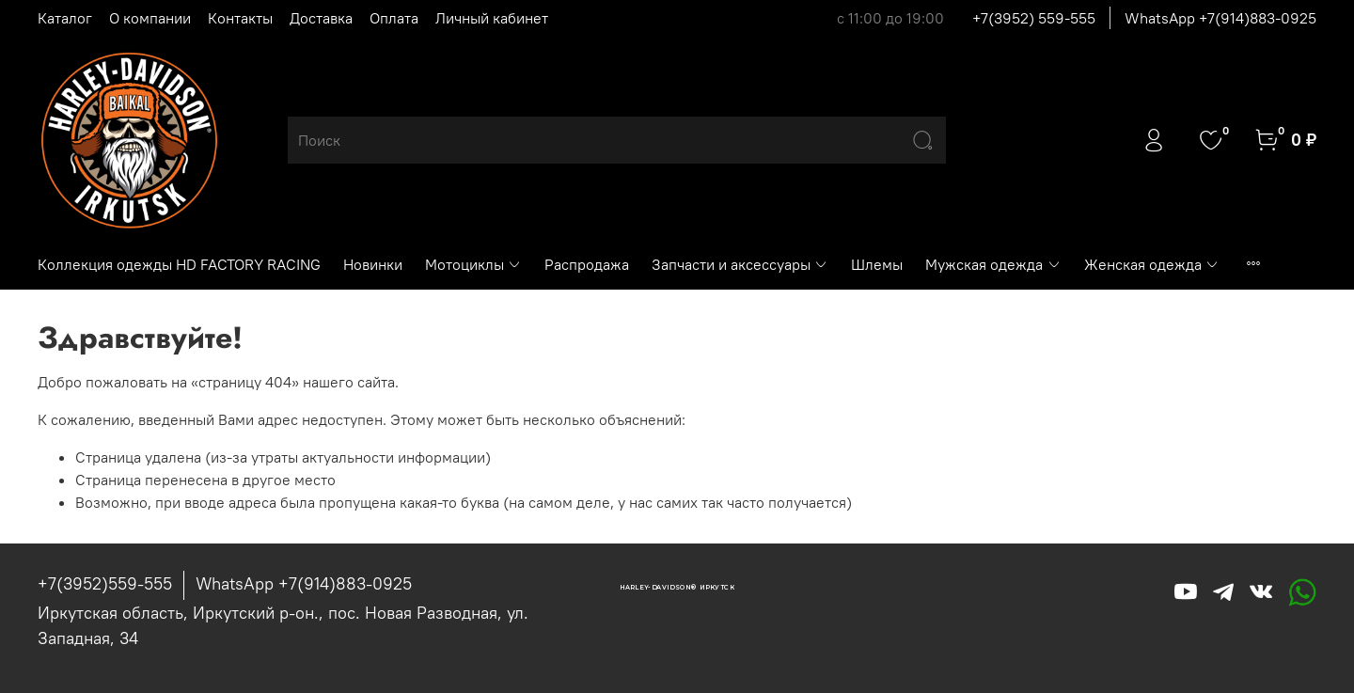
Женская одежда (1152, 264)
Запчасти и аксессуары (740, 264)
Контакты (240, 17)
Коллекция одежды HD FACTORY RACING (179, 264)
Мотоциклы (473, 264)
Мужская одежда (993, 264)
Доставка (321, 17)
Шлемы (877, 264)
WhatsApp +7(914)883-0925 (1220, 17)
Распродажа (586, 264)
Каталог (65, 17)
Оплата (394, 17)
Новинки (372, 264)
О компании (150, 17)
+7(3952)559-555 (105, 583)
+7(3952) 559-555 (1033, 17)
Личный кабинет (491, 17)
